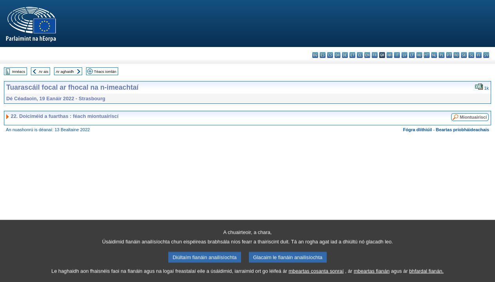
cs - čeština (330, 55)
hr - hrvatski (389, 55)
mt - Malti (427, 55)
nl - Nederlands (434, 55)
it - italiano (397, 55)
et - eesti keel (352, 55)
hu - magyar (419, 55)
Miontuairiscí (473, 117)
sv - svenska (486, 55)
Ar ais (44, 71)
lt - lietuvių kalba (412, 55)
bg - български (315, 55)
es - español (323, 55)
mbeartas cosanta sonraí (316, 276)
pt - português (449, 55)
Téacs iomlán (105, 71)
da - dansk (337, 55)
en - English (367, 55)
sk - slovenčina (464, 55)
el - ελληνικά (360, 55)
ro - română (456, 55)
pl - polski (442, 55)
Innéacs (18, 71)
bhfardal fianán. (426, 276)
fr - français (375, 55)
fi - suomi (479, 55)
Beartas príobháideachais (462, 129)
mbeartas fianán (372, 276)
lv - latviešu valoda (404, 55)
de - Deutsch (345, 55)
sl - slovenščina (471, 55)
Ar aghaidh (65, 71)
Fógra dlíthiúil (417, 129)
